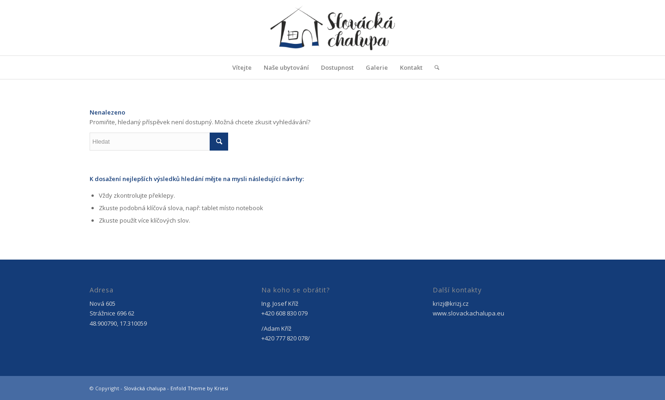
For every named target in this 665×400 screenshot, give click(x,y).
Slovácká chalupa (145, 388)
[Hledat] (434, 67)
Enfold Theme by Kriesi (199, 388)
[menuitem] (242, 67)
